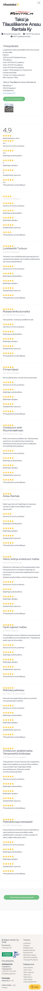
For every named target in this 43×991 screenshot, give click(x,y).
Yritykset (26, 945)
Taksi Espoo (27, 977)
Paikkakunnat (28, 948)
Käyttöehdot (28, 953)
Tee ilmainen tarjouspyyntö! (21, 897)
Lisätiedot (27, 943)
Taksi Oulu (27, 975)
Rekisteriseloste (29, 950)
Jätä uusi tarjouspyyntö (14, 99)
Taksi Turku (27, 970)
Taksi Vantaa (27, 979)
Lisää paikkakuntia (29, 982)
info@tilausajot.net (8, 974)
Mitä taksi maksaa (29, 955)
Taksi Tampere (28, 972)
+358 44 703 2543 (9, 971)
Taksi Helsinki (28, 968)
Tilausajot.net (7, 948)
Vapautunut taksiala (30, 957)
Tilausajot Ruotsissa (30, 960)
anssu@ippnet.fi (9, 93)
